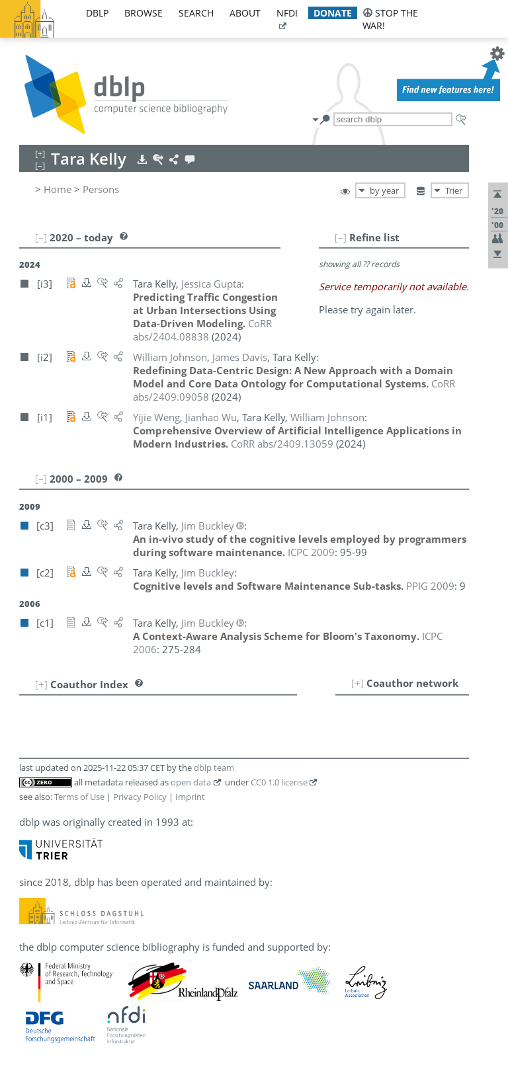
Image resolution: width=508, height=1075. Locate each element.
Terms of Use (79, 797)
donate (333, 13)
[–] (341, 237)
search (196, 13)
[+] (357, 683)
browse (143, 13)
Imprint (190, 797)
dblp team (214, 768)
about (245, 13)
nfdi (287, 13)
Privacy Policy (140, 797)
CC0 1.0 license (279, 782)
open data (191, 782)
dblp (97, 13)
